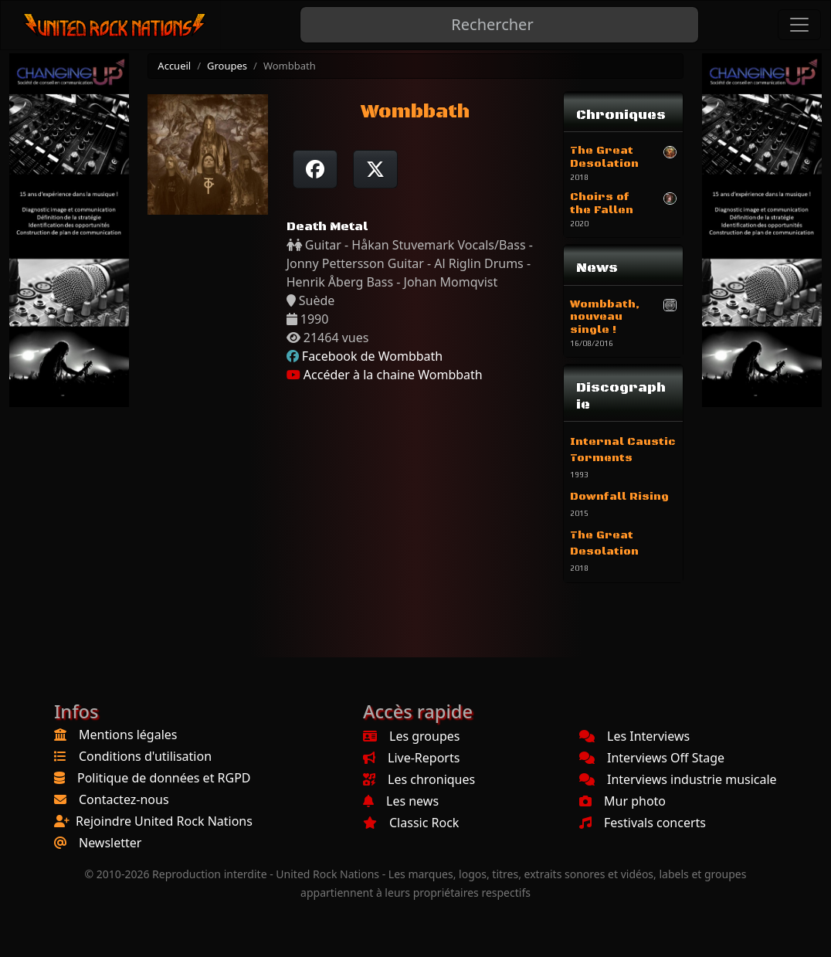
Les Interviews (634, 736)
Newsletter (110, 842)
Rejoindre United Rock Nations (164, 821)
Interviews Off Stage (651, 757)
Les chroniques (419, 779)
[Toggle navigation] (799, 24)
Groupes (227, 66)
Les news (401, 800)
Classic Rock (411, 822)
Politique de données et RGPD (164, 777)
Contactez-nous (124, 799)
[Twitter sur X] (375, 169)
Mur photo (622, 800)
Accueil (174, 66)
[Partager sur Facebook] (315, 169)
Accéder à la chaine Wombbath (385, 374)
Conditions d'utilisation (145, 756)
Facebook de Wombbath (372, 356)
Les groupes (411, 736)
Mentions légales (128, 734)
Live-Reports (411, 757)
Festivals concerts (642, 822)
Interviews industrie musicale (678, 779)
